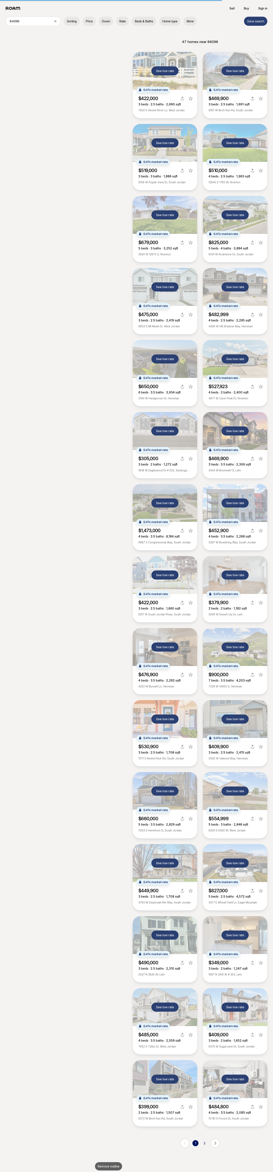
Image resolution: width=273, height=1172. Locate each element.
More (190, 21)
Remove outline (108, 1166)
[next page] (215, 1143)
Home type (169, 21)
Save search (255, 21)
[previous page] (184, 1143)
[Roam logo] (14, 8)
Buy (246, 8)
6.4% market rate (153, 90)
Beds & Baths (144, 21)
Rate (122, 21)
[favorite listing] (191, 98)
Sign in (262, 8)
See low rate (165, 71)
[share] (182, 98)
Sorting (72, 21)
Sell (232, 8)
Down (106, 21)
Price (89, 21)
